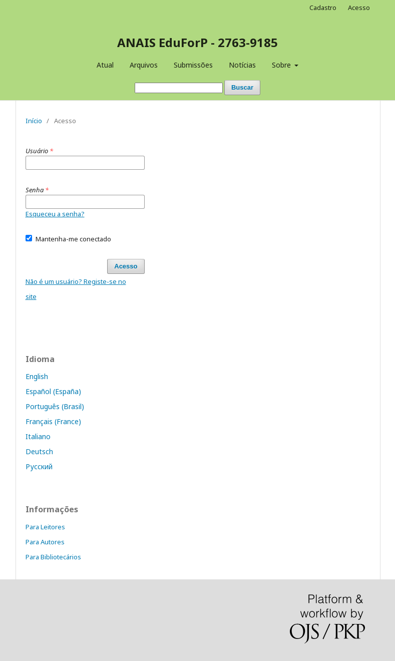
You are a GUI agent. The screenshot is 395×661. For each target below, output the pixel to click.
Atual (105, 65)
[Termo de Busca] (179, 88)
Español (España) (53, 391)
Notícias (242, 65)
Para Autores (45, 541)
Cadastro (322, 7)
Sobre (282, 65)
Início (34, 120)
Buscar (242, 87)
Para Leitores (45, 526)
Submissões (193, 65)
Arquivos (144, 65)
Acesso (359, 7)
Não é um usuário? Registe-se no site (76, 289)
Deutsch (39, 451)
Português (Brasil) (55, 406)
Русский (39, 466)
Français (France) (53, 421)
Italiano (38, 436)
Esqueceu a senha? (55, 213)
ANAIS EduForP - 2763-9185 (197, 42)
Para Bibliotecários (53, 556)
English (37, 376)
